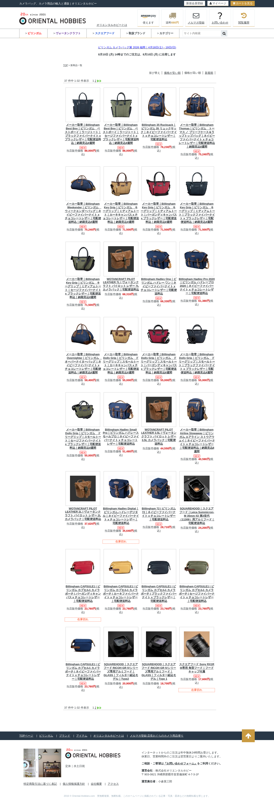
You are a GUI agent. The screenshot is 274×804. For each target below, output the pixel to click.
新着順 (209, 72)
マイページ (218, 3)
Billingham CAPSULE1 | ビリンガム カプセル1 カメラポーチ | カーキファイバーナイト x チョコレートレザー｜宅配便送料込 (121, 594)
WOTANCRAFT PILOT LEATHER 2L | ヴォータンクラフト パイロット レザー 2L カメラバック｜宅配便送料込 (83, 514)
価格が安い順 (172, 72)
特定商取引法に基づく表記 (40, 783)
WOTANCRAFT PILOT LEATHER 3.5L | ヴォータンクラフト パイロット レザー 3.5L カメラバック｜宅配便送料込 (158, 436)
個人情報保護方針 (74, 783)
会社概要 (96, 783)
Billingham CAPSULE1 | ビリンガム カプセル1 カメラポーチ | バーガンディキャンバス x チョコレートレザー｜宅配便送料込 (83, 594)
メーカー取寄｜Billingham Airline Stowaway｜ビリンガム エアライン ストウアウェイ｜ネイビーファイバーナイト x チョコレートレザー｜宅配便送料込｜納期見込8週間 (197, 440)
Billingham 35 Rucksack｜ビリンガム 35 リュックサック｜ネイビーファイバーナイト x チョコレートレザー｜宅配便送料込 (159, 132)
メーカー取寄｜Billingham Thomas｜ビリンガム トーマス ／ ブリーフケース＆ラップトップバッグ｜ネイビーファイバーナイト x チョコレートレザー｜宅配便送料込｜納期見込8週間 (197, 135)
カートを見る (243, 3)
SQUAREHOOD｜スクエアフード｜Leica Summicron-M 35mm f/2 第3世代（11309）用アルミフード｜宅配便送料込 (196, 516)
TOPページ (26, 735)
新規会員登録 (194, 3)
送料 (172, 18)
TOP (65, 65)
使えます (148, 17)
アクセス (113, 783)
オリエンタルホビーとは (112, 25)
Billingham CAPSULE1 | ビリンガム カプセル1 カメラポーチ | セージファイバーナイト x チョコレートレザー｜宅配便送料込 (197, 594)
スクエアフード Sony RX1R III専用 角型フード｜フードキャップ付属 (196, 668)
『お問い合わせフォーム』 (180, 763)
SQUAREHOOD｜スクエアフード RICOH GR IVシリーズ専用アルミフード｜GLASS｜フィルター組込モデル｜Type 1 (158, 671)
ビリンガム (46, 735)
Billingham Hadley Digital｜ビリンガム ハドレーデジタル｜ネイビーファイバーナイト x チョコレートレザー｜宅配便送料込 (121, 516)
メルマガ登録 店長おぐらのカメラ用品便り (157, 735)
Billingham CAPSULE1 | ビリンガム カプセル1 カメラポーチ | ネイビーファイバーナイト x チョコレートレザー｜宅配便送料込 (83, 671)
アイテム (81, 735)
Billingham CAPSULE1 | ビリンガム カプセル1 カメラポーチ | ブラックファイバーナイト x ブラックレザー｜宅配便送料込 (159, 594)
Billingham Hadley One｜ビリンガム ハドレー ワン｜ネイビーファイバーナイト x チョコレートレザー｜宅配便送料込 (159, 286)
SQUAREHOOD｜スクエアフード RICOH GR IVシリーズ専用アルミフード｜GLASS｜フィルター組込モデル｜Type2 (121, 671)
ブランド (64, 735)
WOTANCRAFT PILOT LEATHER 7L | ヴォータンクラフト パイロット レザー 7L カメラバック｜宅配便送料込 (121, 284)
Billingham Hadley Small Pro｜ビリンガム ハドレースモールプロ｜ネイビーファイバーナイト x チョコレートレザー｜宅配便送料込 (121, 436)
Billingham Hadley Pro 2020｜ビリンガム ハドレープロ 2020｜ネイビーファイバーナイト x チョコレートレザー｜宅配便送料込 (197, 286)
